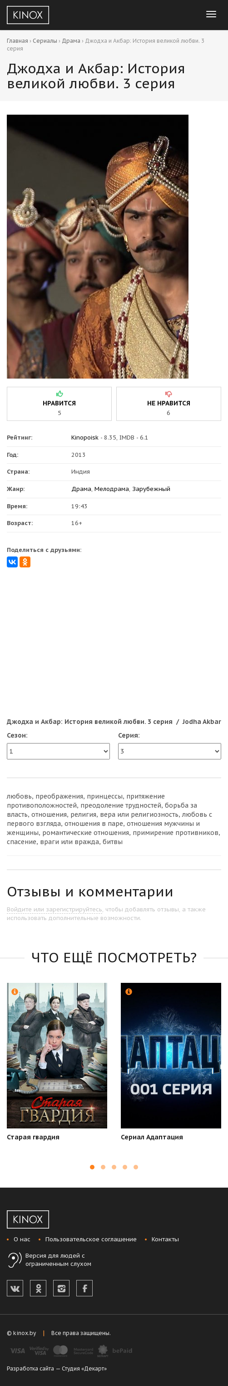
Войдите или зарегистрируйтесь (54, 909)
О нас (22, 1239)
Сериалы (45, 40)
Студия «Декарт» (84, 1368)
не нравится (168, 403)
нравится (59, 403)
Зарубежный (151, 489)
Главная (17, 40)
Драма (71, 40)
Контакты (165, 1239)
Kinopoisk (85, 437)
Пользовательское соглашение (91, 1239)
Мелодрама (111, 489)
